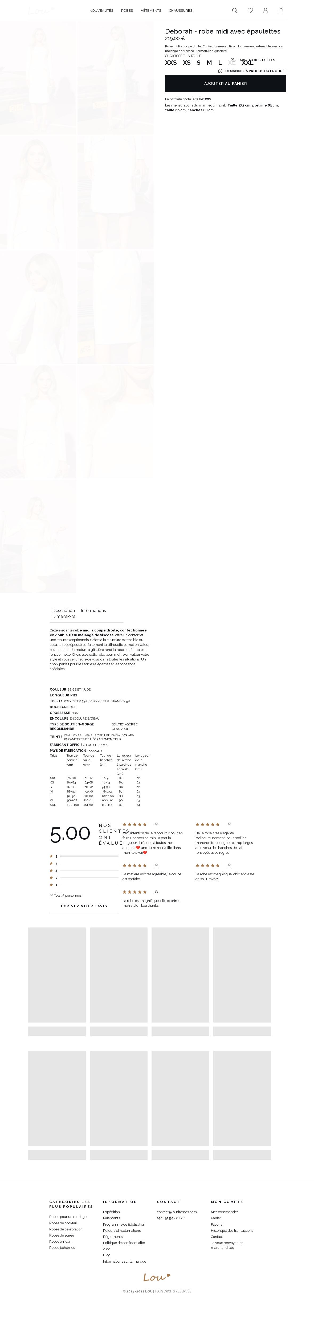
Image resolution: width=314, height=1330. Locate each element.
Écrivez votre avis (84, 908)
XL (232, 65)
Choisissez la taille (183, 59)
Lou (31, 26)
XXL (248, 65)
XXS (171, 65)
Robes (45, 26)
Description (63, 610)
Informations (93, 610)
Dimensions (63, 616)
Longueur (64, 26)
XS (187, 65)
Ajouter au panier (225, 87)
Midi (81, 26)
